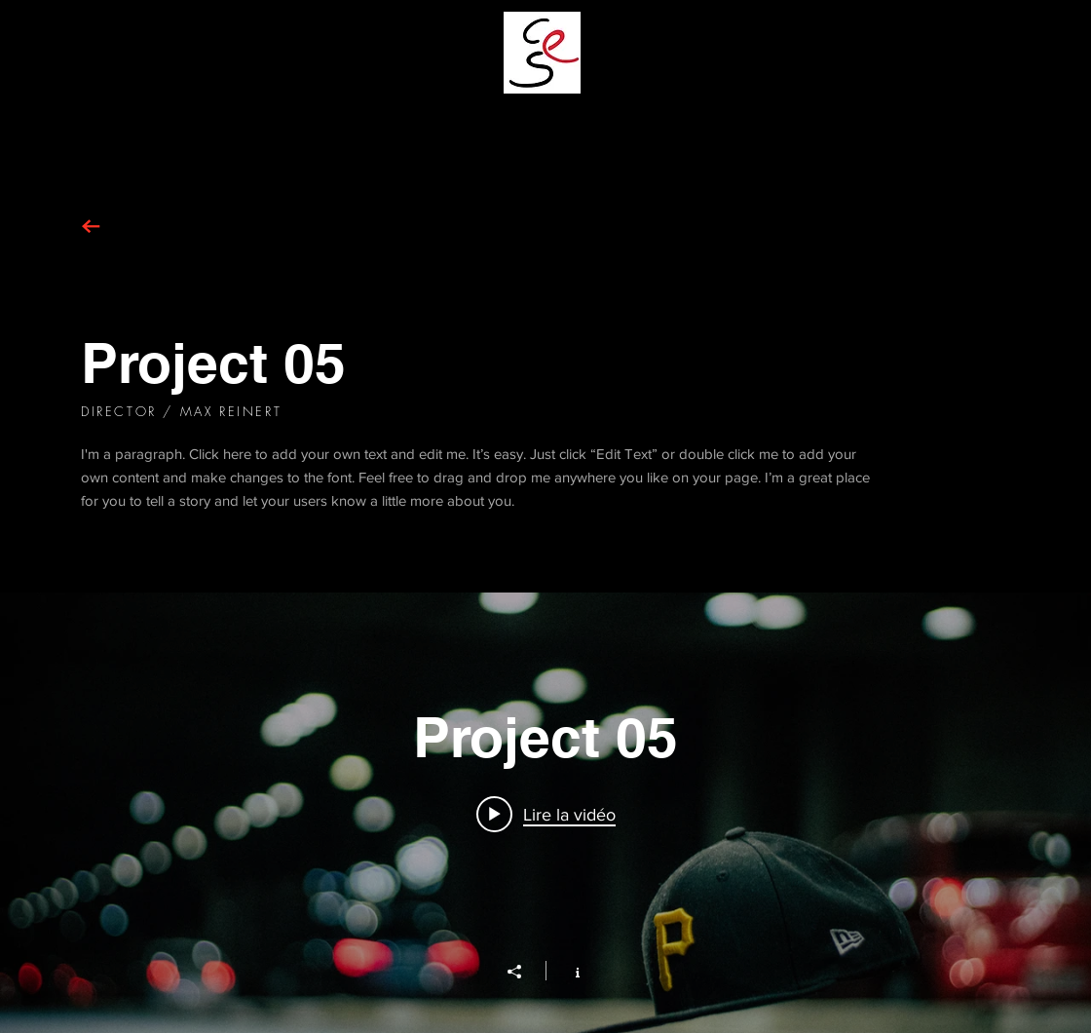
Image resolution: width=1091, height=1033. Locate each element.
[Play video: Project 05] (546, 813)
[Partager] (524, 971)
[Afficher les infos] (567, 970)
